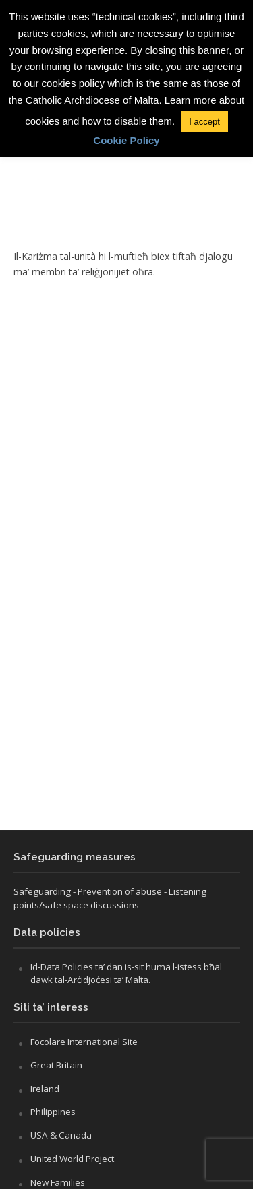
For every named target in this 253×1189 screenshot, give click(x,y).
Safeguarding (42, 891)
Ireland (44, 1089)
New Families (57, 1182)
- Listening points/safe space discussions (109, 898)
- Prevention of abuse (117, 891)
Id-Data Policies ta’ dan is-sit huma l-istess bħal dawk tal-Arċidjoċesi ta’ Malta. (126, 973)
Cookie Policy (126, 140)
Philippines (53, 1112)
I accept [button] (204, 121)
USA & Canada (61, 1135)
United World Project (72, 1159)
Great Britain (56, 1065)
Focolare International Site (84, 1041)
